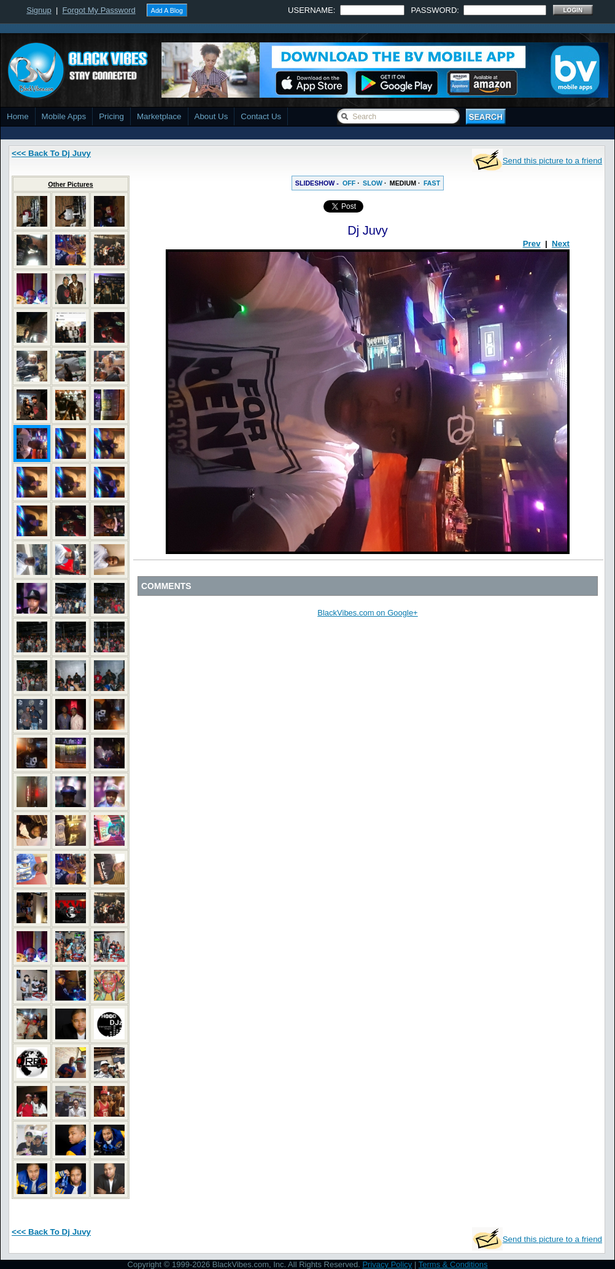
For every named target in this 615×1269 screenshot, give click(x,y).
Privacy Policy (387, 1264)
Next (561, 243)
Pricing (111, 116)
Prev (532, 243)
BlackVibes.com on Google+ (367, 612)
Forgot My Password (99, 10)
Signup (38, 10)
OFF (348, 183)
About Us (211, 116)
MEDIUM (403, 183)
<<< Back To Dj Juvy (51, 153)
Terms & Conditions (453, 1264)
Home (18, 116)
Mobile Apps (64, 116)
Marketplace (159, 116)
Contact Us (261, 116)
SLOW (372, 183)
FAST (432, 183)
